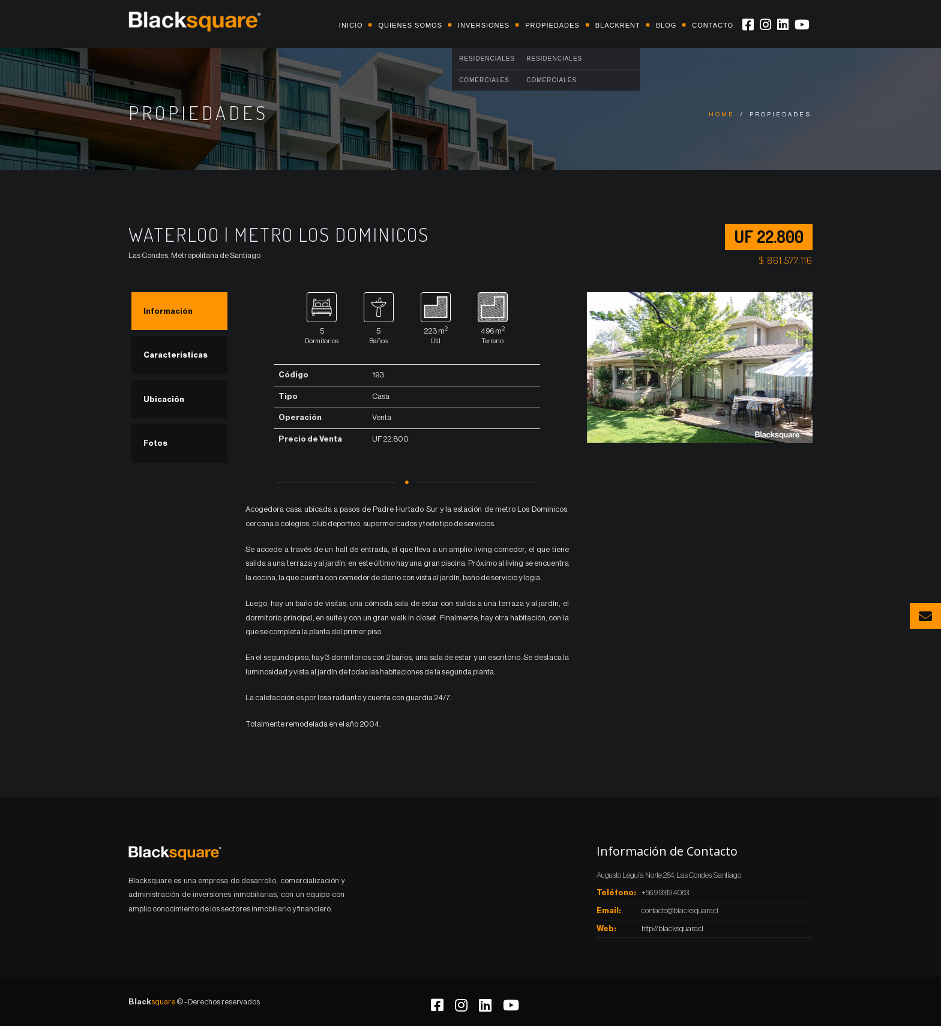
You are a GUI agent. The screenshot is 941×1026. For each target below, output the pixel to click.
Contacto (712, 25)
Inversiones (484, 25)
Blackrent (617, 25)
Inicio (351, 25)
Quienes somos (410, 25)
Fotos (155, 443)
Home (722, 115)
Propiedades (552, 25)
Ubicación (163, 399)
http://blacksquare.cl (672, 928)
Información (168, 311)
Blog (666, 25)
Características (175, 355)
